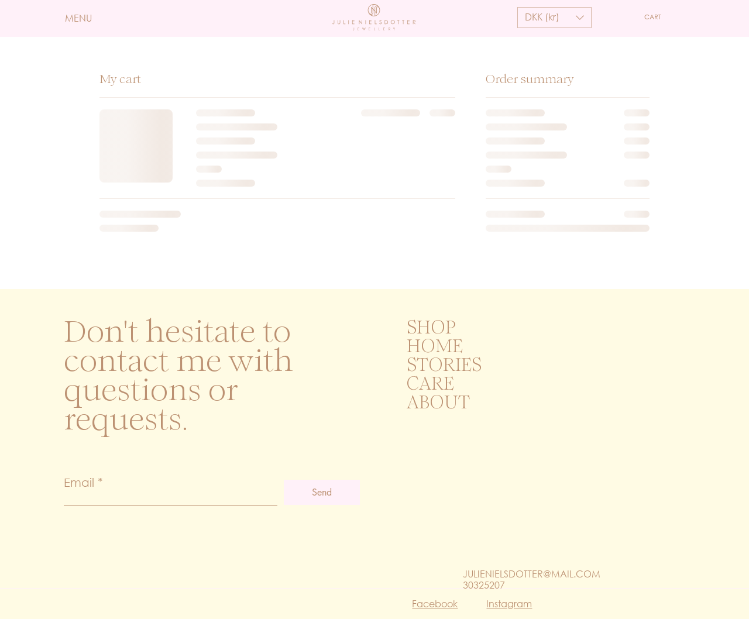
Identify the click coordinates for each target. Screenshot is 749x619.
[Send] (322, 492)
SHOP (431, 328)
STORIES (444, 366)
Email (79, 482)
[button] (92, 18)
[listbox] (554, 17)
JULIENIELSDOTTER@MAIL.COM (531, 574)
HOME (435, 347)
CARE (430, 385)
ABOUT (438, 403)
